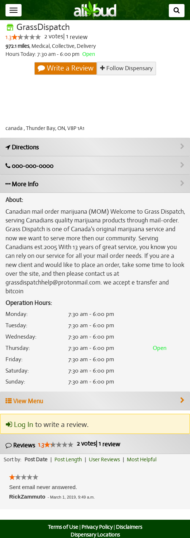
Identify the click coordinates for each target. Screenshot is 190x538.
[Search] (177, 10)
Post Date (36, 450)
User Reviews (106, 450)
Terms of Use (62, 518)
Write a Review (66, 68)
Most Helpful (144, 450)
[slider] (26, 37)
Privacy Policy (97, 518)
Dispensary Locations (95, 526)
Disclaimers (130, 518)
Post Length (69, 450)
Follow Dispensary (126, 68)
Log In (19, 415)
